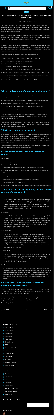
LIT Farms (8, 351)
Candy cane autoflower (33, 299)
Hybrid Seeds (9, 330)
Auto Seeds (8, 336)
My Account (8, 394)
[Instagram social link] (4, 413)
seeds (45, 299)
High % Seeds (9, 339)
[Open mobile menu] (2, 8)
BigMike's (8, 359)
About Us (8, 374)
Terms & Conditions (11, 391)
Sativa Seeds (9, 333)
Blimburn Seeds (9, 365)
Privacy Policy (9, 385)
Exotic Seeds (9, 342)
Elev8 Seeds (8, 357)
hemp (41, 299)
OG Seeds (8, 345)
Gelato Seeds (22, 21)
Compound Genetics (11, 348)
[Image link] (13, 404)
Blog (26, 11)
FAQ (6, 380)
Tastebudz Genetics (11, 362)
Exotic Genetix (9, 354)
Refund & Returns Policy (12, 388)
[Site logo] (26, 3)
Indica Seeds (9, 327)
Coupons (8, 383)
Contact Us (8, 377)
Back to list (26, 309)
